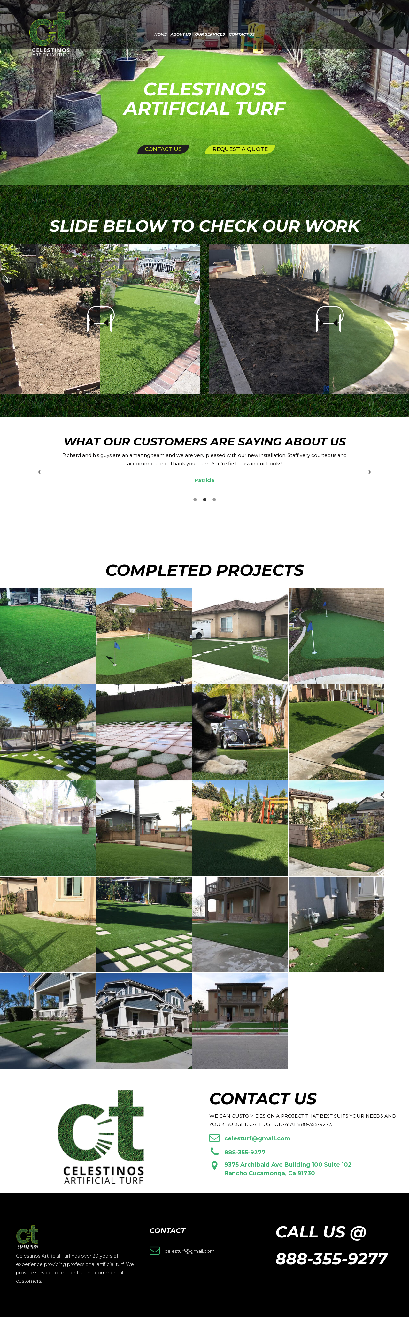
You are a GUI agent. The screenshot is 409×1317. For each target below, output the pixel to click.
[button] (39, 472)
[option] (204, 467)
